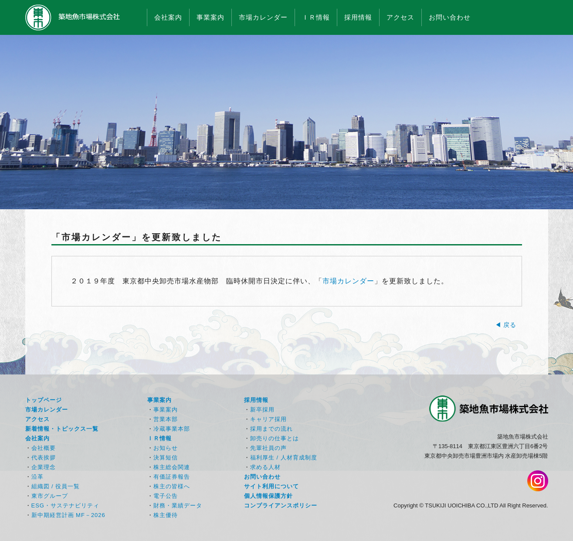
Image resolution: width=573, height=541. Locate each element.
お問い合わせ (450, 17)
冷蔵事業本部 (171, 428)
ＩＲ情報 (316, 17)
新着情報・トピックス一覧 (61, 428)
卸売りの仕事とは (274, 438)
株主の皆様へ (171, 486)
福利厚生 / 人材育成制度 (283, 457)
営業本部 (165, 419)
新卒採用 (262, 409)
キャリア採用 (268, 419)
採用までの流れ (271, 428)
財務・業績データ (177, 505)
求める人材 (265, 467)
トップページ (43, 400)
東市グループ (49, 496)
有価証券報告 (171, 476)
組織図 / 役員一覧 (55, 486)
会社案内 (168, 17)
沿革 (37, 476)
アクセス (400, 17)
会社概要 (43, 448)
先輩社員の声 (268, 448)
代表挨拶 (43, 457)
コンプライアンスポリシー (280, 505)
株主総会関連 (171, 467)
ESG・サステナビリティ (65, 505)
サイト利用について (271, 486)
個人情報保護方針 (268, 496)
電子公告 (165, 496)
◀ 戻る (506, 324)
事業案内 (210, 17)
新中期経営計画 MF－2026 (68, 515)
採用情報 (358, 17)
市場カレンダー (263, 17)
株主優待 (165, 515)
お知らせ (165, 448)
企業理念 (43, 467)
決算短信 (165, 457)
